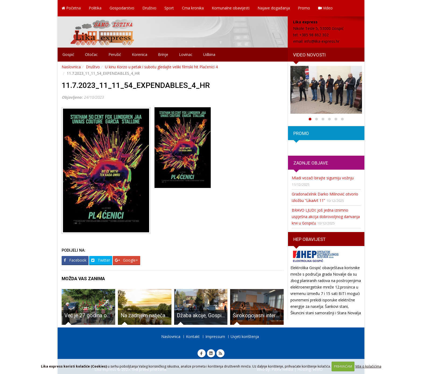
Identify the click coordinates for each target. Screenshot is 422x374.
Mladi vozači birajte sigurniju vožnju (323, 177)
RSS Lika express (220, 353)
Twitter (100, 260)
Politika (95, 7)
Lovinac (185, 54)
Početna (71, 7)
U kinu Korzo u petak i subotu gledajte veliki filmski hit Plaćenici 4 (161, 66)
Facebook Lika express (202, 353)
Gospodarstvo (122, 7)
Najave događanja (274, 7)
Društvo (149, 7)
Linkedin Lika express (211, 353)
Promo (304, 7)
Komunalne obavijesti (230, 7)
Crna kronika (193, 7)
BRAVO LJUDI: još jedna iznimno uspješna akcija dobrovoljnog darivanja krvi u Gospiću (326, 217)
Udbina (209, 54)
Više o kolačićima (368, 366)
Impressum (215, 336)
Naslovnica (71, 66)
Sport (169, 7)
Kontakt (193, 336)
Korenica (139, 54)
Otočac (91, 54)
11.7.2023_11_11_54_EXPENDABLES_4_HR (136, 85)
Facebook (75, 260)
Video (325, 7)
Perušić (114, 54)
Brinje (163, 54)
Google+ (126, 260)
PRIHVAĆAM (343, 366)
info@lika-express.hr (321, 41)
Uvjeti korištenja (245, 336)
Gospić (68, 54)
